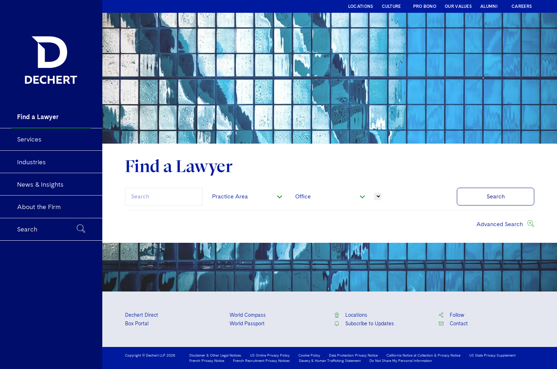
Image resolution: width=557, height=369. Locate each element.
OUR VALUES (458, 6)
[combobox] (163, 196)
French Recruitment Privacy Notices (261, 360)
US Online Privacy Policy (270, 355)
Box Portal (136, 323)
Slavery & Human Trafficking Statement (330, 360)
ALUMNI (489, 6)
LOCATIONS (360, 6)
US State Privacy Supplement (492, 355)
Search (496, 196)
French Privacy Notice (206, 360)
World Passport (247, 323)
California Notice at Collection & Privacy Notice (423, 355)
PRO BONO (424, 6)
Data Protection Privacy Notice (353, 355)
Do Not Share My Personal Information (400, 360)
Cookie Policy (309, 355)
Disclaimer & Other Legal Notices (215, 355)
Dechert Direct (141, 315)
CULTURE (391, 6)
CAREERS (522, 6)
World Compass (247, 315)
